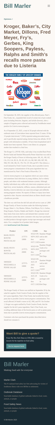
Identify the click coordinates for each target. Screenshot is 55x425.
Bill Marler (17, 6)
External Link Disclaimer (19, 225)
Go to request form (16, 346)
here (9, 225)
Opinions (7, 19)
